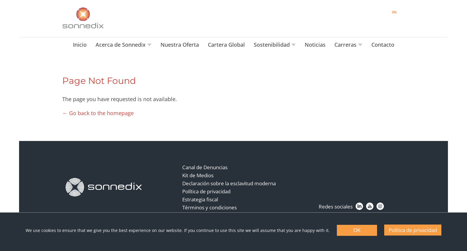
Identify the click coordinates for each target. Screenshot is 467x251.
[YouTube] (369, 206)
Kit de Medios (198, 175)
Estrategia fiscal (200, 199)
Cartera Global (226, 44)
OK (357, 230)
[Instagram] (380, 206)
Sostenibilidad (272, 44)
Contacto (382, 44)
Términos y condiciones (209, 207)
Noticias (315, 44)
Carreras (346, 44)
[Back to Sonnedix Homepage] (83, 17)
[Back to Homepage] (104, 187)
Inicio (80, 44)
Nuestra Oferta (180, 44)
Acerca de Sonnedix (121, 44)
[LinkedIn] (359, 206)
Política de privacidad (206, 191)
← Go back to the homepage (98, 113)
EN (394, 12)
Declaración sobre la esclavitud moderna (229, 183)
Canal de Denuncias (205, 167)
